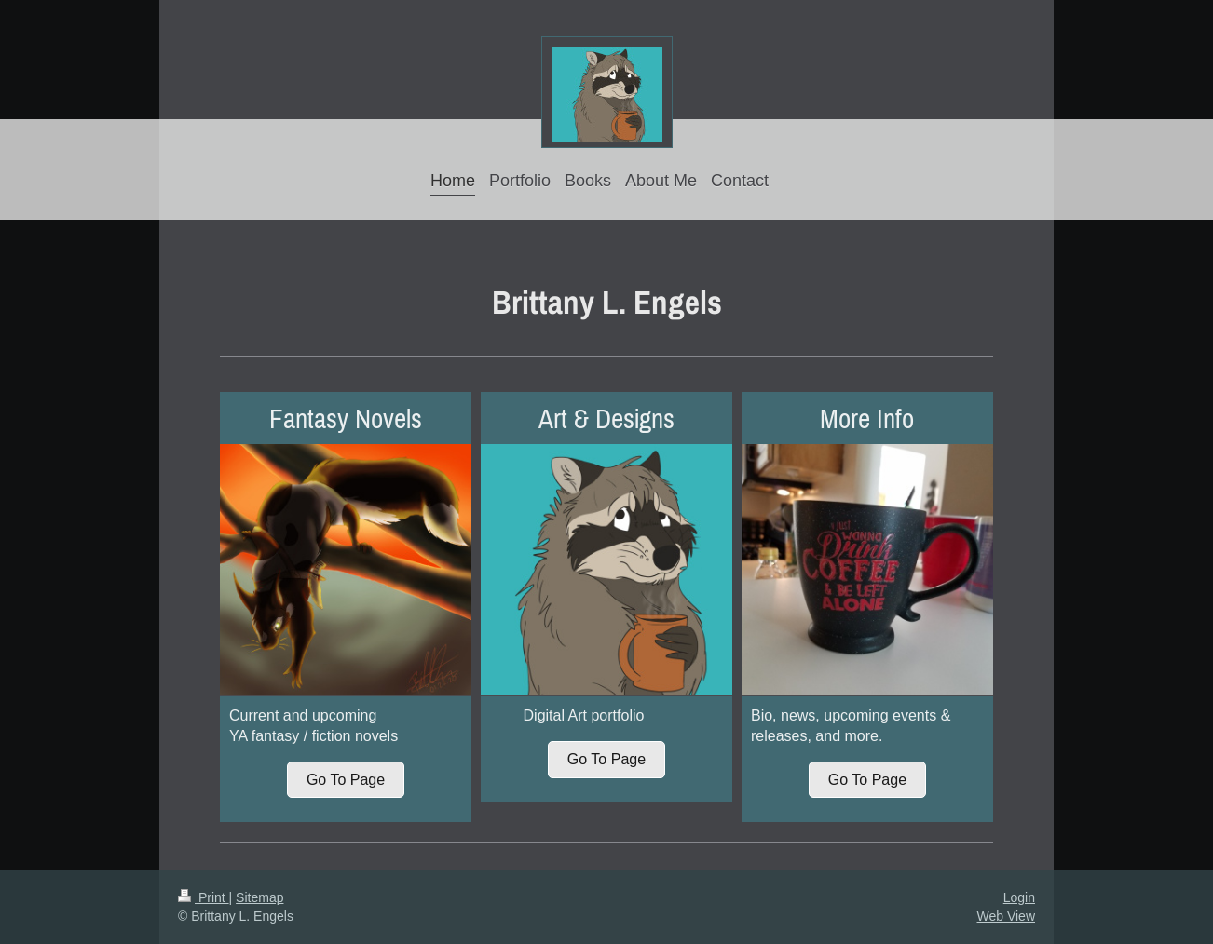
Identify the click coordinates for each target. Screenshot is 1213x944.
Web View (1005, 916)
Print (203, 897)
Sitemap (259, 897)
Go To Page (346, 780)
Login (1019, 897)
